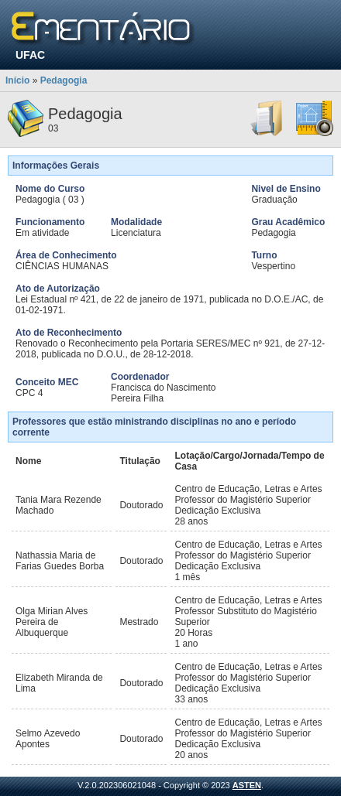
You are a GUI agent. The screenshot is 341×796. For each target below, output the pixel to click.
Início (17, 80)
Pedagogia (64, 80)
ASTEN (246, 785)
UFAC (30, 55)
